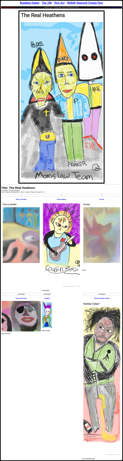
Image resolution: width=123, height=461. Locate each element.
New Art (59, 2)
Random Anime (29, 2)
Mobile (71, 2)
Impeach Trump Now (89, 2)
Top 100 (47, 2)
